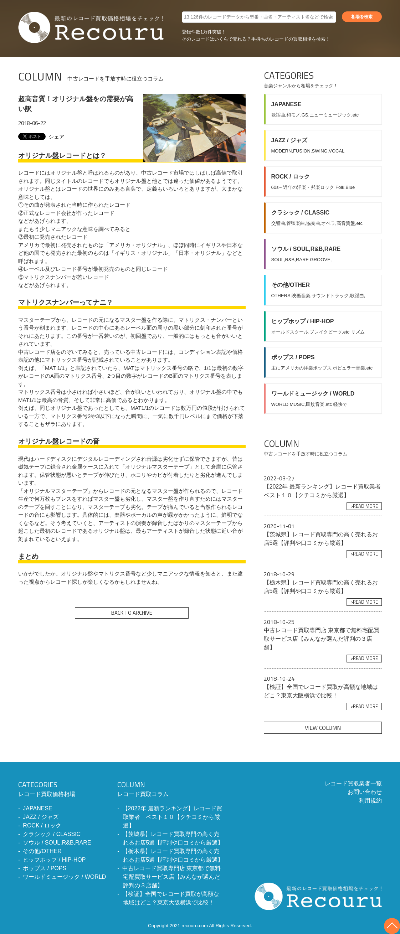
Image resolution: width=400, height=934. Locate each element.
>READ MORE (364, 506)
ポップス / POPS (44, 868)
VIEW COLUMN (323, 727)
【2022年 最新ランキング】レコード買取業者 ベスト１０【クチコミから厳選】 (172, 817)
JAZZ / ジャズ (40, 817)
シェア (56, 137)
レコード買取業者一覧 (353, 783)
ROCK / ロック (42, 825)
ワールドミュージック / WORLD (64, 877)
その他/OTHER (42, 851)
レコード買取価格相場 (62, 788)
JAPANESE (37, 808)
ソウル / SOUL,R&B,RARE (57, 843)
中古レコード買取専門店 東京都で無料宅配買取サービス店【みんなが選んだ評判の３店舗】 (171, 876)
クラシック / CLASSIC (52, 834)
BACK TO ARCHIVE (131, 613)
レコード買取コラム (170, 788)
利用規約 (370, 801)
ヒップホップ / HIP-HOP (54, 860)
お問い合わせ (365, 792)
